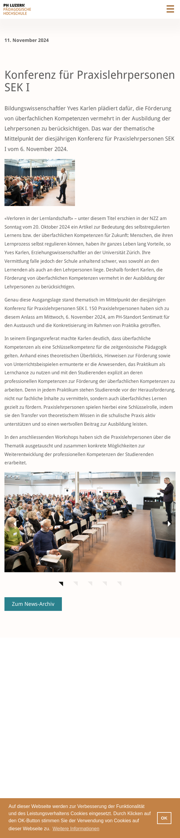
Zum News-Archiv (33, 604)
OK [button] (164, 818)
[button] (13, 523)
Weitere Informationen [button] (76, 828)
